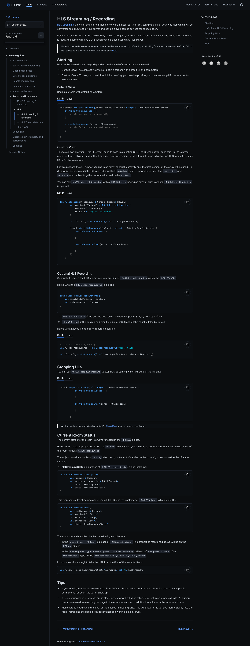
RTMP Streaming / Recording (24, 103)
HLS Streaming (65, 24)
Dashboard (229, 4)
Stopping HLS (212, 33)
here (114, 50)
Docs (29, 4)
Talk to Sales (211, 4)
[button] (204, 63)
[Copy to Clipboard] (187, 108)
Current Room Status (216, 38)
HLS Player (20, 127)
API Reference (59, 4)
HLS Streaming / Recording (27, 116)
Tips (207, 43)
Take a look (110, 418)
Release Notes (15, 152)
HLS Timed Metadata (30, 122)
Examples (42, 4)
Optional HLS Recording (220, 28)
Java (70, 98)
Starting (209, 23)
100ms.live (192, 4)
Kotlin (60, 98)
